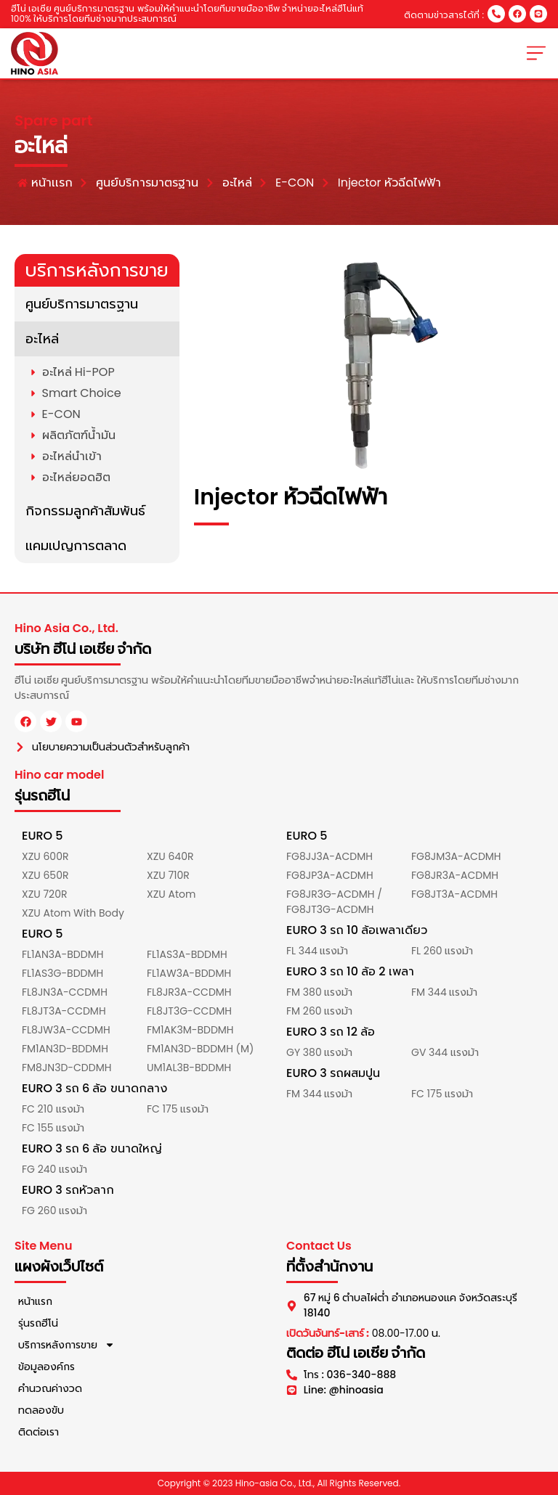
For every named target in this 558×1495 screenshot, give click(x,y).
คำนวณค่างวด (50, 1388)
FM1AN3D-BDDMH (65, 1048)
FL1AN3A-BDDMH (62, 954)
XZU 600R (45, 856)
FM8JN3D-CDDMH (66, 1067)
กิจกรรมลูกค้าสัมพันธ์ (85, 510)
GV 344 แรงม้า (445, 1052)
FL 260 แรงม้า (442, 950)
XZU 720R (44, 894)
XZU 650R (45, 875)
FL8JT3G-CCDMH (189, 1011)
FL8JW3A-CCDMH (66, 1030)
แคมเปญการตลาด (75, 545)
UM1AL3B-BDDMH (189, 1067)
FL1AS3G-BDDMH (62, 973)
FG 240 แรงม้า (54, 1169)
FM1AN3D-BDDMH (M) (200, 1048)
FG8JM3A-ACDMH (456, 856)
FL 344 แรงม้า (317, 950)
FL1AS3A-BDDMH (187, 954)
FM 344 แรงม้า (444, 992)
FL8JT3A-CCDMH (64, 1011)
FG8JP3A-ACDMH (329, 875)
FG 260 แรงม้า (54, 1210)
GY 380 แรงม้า (319, 1052)
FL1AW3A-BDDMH (189, 973)
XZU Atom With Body (73, 913)
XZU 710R (168, 875)
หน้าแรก (35, 1301)
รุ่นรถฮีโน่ (38, 1323)
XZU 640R (170, 856)
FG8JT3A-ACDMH (454, 894)
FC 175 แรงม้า (178, 1109)
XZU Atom (171, 894)
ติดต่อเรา (38, 1432)
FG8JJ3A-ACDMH (329, 856)
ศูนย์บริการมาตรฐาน (81, 304)
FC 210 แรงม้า (53, 1109)
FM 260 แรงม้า (319, 1011)
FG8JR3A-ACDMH (454, 875)
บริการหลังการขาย (66, 1345)
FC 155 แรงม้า (53, 1128)
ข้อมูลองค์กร (46, 1366)
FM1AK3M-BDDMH (190, 1030)
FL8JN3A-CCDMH (65, 992)
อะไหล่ (42, 338)
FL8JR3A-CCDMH (189, 992)
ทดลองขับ (41, 1410)
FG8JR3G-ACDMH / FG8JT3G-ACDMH (334, 902)
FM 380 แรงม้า (319, 992)
